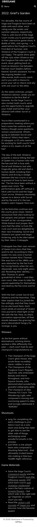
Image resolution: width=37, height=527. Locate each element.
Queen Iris (25, 505)
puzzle (22, 474)
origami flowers (16, 491)
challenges (23, 485)
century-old (24, 502)
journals (12, 505)
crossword (13, 474)
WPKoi (18, 522)
